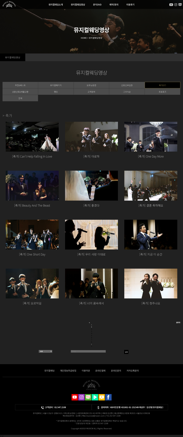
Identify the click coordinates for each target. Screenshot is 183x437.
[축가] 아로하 (91, 156)
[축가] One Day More (151, 156)
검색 (126, 352)
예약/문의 (113, 4)
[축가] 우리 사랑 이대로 (91, 254)
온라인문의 (116, 370)
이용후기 (130, 4)
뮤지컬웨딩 (49, 370)
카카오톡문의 (133, 370)
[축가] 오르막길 (32, 303)
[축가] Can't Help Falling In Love (32, 156)
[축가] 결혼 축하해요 (151, 205)
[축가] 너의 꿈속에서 (91, 303)
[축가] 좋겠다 (91, 205)
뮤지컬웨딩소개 (56, 4)
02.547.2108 (60, 407)
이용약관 (86, 370)
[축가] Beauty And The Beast (32, 205)
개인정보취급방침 (68, 370)
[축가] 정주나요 (151, 303)
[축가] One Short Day (32, 254)
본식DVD (97, 4)
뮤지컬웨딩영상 (78, 4)
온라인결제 (100, 370)
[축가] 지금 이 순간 (150, 254)
